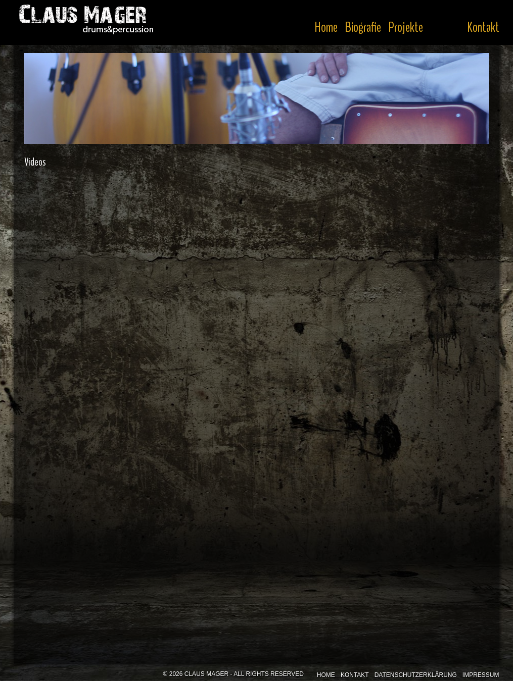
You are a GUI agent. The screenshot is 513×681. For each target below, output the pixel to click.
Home (326, 27)
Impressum (480, 674)
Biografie (363, 27)
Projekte (405, 27)
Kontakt (483, 27)
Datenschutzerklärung (416, 674)
